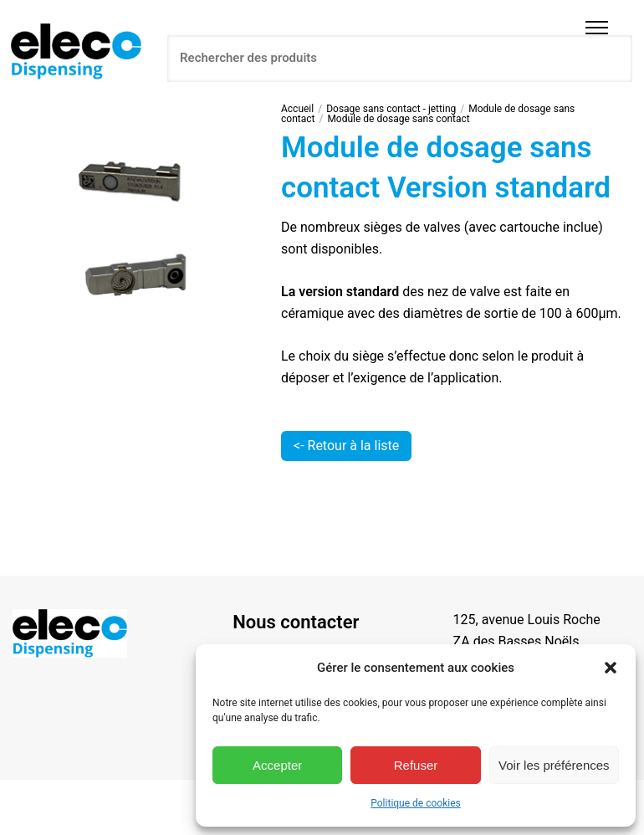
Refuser (416, 765)
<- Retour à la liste (346, 445)
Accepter (277, 765)
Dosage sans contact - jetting (391, 109)
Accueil (297, 109)
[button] (610, 667)
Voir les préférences (554, 765)
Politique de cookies (415, 803)
